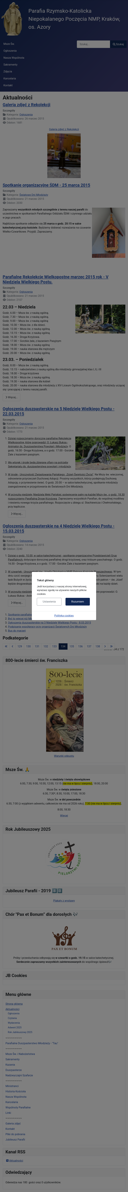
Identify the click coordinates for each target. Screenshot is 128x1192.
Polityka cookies (64, 615)
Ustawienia (49, 601)
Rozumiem (77, 601)
